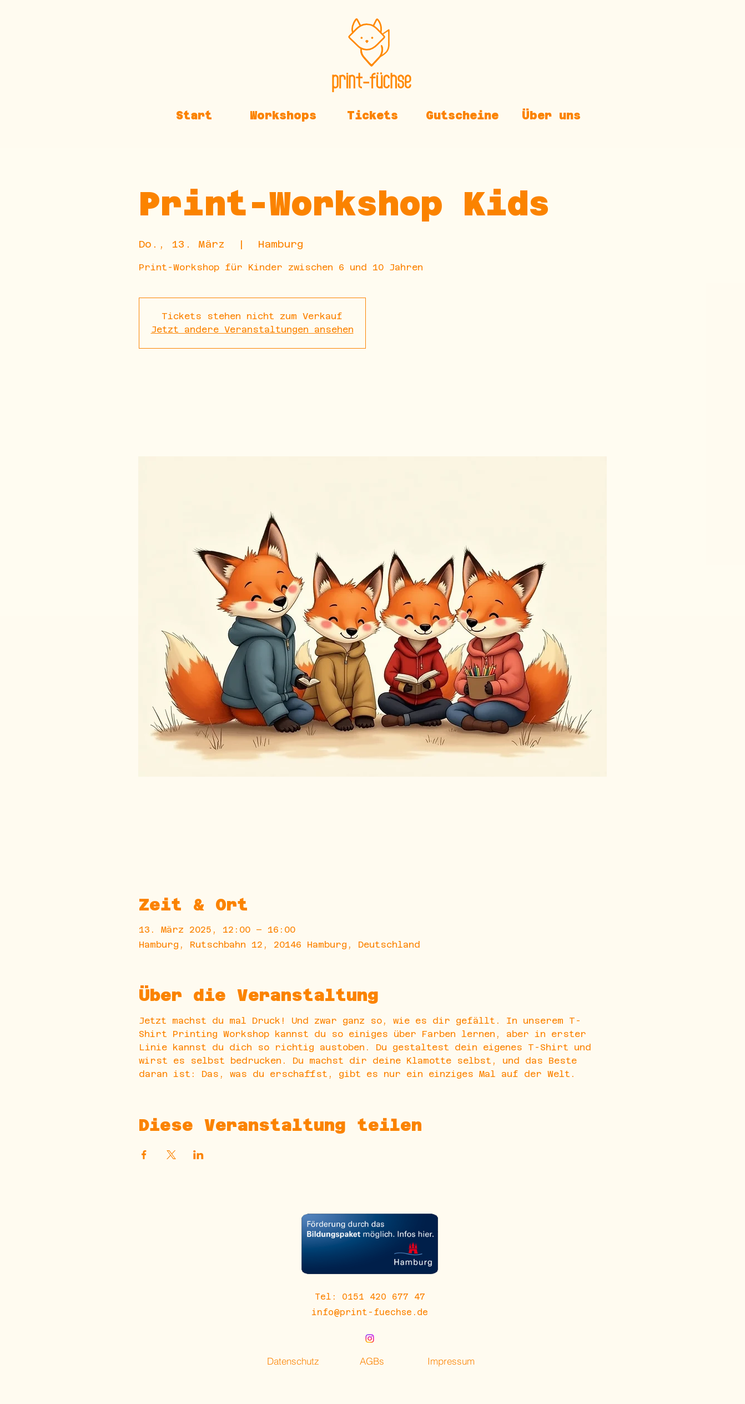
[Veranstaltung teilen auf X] (171, 1154)
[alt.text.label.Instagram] (369, 1338)
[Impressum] (450, 1361)
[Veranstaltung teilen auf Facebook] (144, 1154)
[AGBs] (372, 1361)
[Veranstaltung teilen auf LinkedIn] (198, 1154)
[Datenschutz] (293, 1361)
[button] (283, 115)
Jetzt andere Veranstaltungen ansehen (252, 329)
